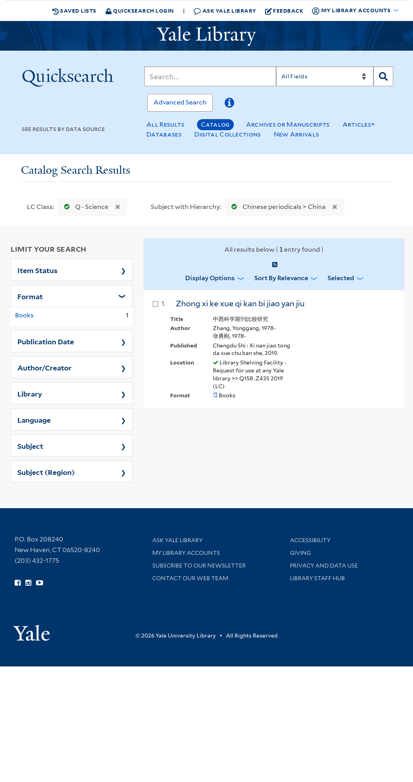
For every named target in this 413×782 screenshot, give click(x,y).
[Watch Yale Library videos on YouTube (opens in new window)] (39, 582)
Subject (30, 445)
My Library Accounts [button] (352, 10)
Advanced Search (179, 102)
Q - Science (84, 207)
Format (30, 296)
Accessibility (310, 540)
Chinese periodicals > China (277, 207)
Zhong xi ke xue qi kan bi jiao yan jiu (240, 303)
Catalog (215, 124)
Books (24, 315)
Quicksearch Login (139, 10)
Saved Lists (74, 11)
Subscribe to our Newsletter (199, 565)
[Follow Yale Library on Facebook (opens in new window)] (18, 582)
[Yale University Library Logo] (206, 36)
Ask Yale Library (224, 11)
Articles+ (359, 124)
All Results (165, 124)
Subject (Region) (46, 471)
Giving (300, 553)
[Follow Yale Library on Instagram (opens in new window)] (28, 582)
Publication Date (45, 341)
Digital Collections (227, 134)
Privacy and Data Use (324, 565)
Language (34, 419)
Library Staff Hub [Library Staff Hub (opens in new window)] (317, 578)
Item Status (37, 270)
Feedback (284, 11)
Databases (164, 134)
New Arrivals (296, 134)
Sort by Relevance (281, 278)
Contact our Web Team (190, 578)
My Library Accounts (186, 553)
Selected (341, 278)
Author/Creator (44, 367)
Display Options (210, 278)
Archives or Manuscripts (288, 124)
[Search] (210, 76)
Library (29, 393)
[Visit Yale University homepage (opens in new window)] (31, 630)
